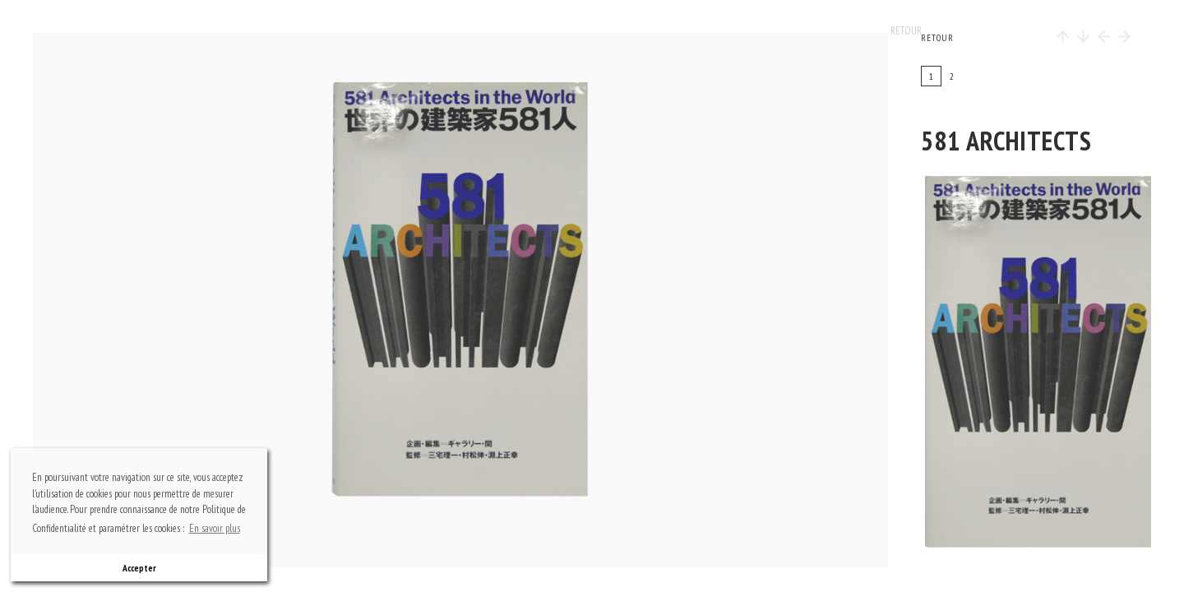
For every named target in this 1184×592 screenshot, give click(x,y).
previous (163, 300)
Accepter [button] (139, 568)
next (599, 300)
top (468, 86)
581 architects (1006, 140)
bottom (468, 513)
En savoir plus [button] (214, 528)
